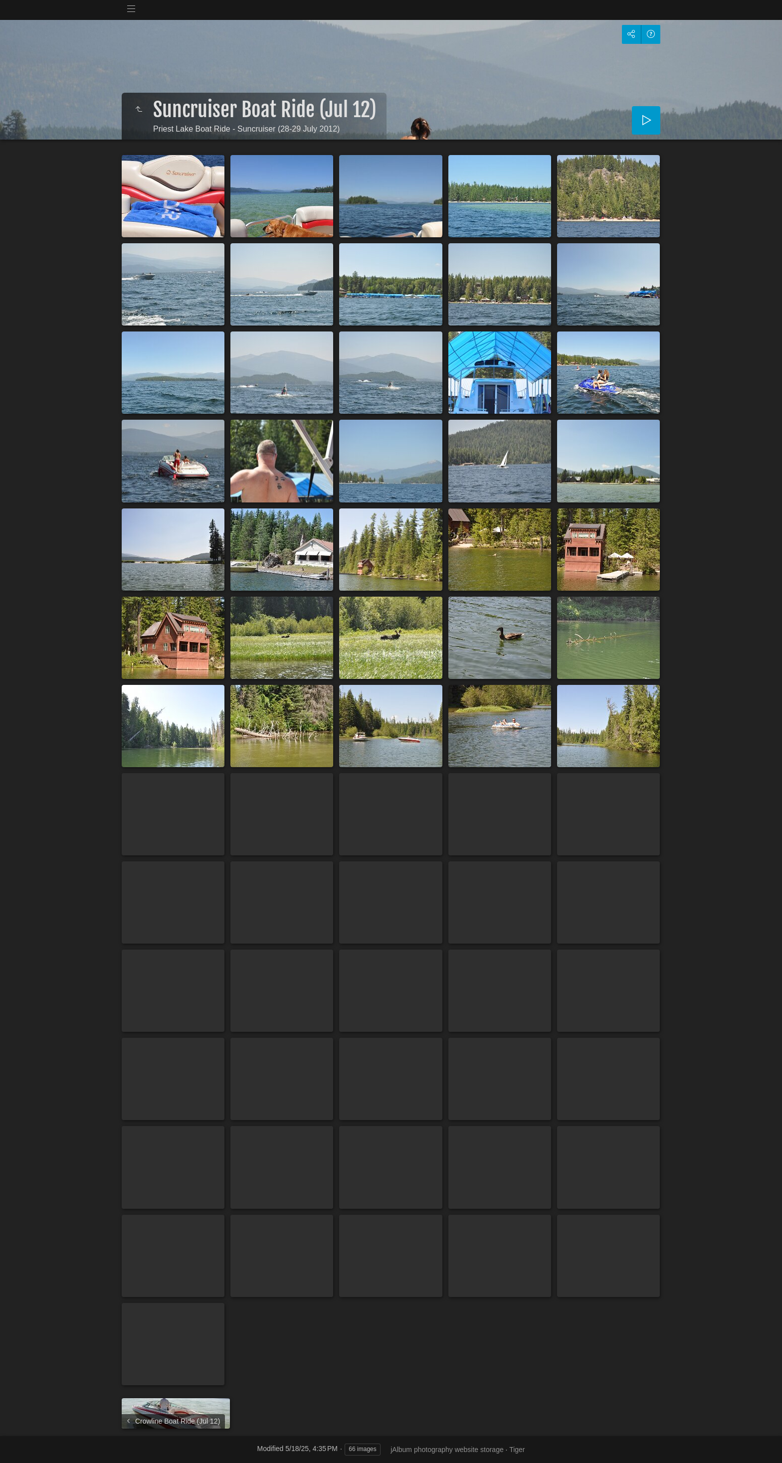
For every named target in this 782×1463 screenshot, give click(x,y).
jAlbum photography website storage (447, 1450)
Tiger (517, 1450)
